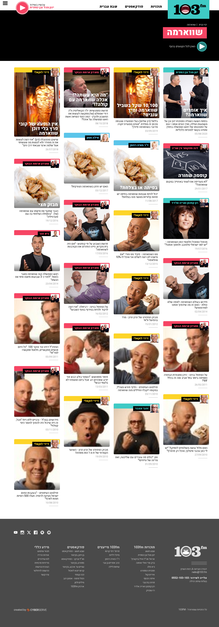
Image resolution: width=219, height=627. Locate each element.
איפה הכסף (149, 578)
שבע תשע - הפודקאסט (73, 551)
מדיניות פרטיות (42, 563)
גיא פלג (151, 567)
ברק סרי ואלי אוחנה (145, 563)
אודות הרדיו (43, 555)
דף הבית (203, 24)
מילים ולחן (79, 582)
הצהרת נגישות (42, 567)
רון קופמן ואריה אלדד (144, 586)
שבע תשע (150, 551)
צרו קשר (45, 574)
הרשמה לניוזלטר (41, 570)
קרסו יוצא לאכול (76, 570)
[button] (156, 5)
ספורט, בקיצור (77, 563)
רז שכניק (150, 590)
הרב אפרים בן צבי (111, 563)
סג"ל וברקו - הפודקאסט (72, 559)
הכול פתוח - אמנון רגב (73, 578)
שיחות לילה (114, 567)
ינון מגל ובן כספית (146, 555)
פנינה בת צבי (149, 582)
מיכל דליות (114, 555)
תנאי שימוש (43, 551)
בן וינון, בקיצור (77, 555)
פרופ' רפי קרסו (112, 551)
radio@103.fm (199, 572)
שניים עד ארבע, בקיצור (73, 567)
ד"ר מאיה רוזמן (112, 559)
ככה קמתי (79, 574)
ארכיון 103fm (77, 586)
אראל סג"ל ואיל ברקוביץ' (143, 559)
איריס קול (150, 574)
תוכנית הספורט (147, 570)
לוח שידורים (43, 559)
